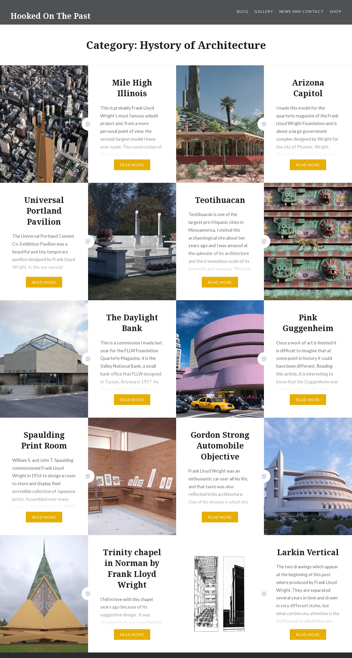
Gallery (264, 11)
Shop (336, 11)
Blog (243, 11)
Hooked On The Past (50, 15)
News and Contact (301, 11)
